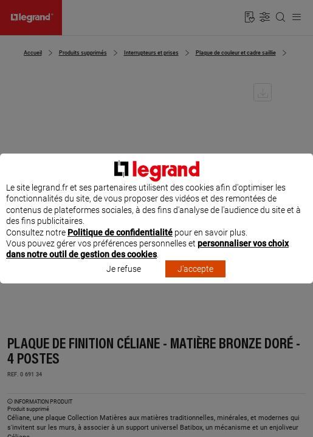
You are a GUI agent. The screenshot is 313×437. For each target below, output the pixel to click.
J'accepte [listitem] (195, 280)
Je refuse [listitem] (123, 280)
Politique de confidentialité (120, 243)
